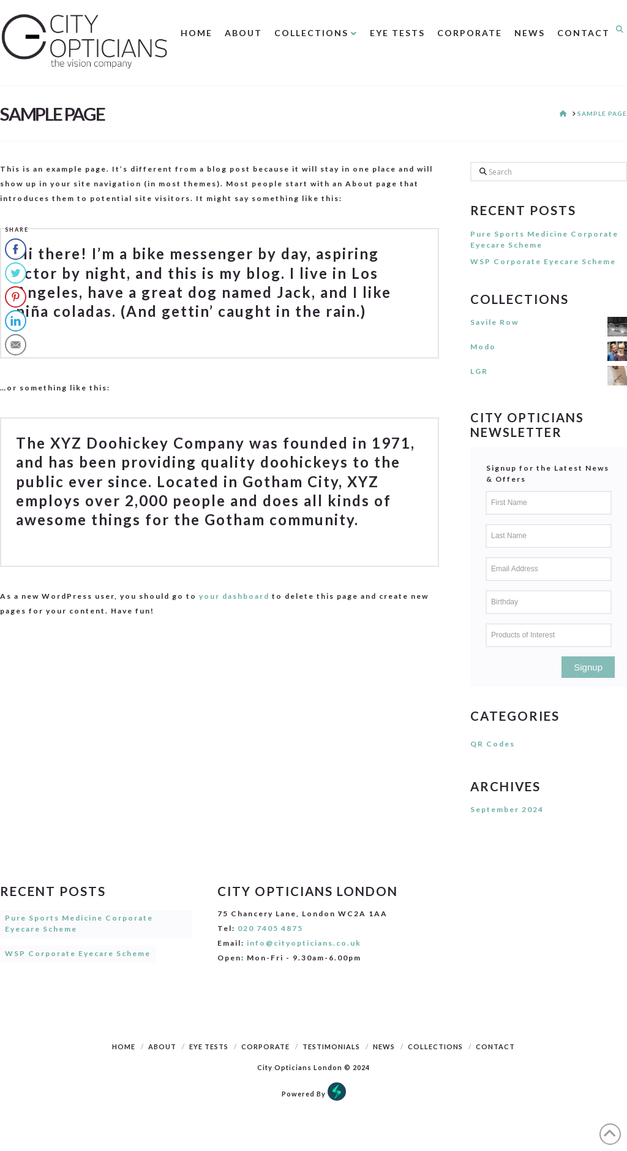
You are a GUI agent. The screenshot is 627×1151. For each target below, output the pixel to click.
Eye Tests (208, 1046)
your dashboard (234, 596)
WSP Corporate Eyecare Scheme (543, 261)
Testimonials (331, 1046)
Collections (435, 1046)
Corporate (265, 1046)
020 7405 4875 (270, 928)
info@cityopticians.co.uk (304, 943)
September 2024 (507, 809)
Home (123, 1046)
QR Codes (492, 743)
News (384, 1046)
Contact (495, 1046)
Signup (588, 667)
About (162, 1046)
